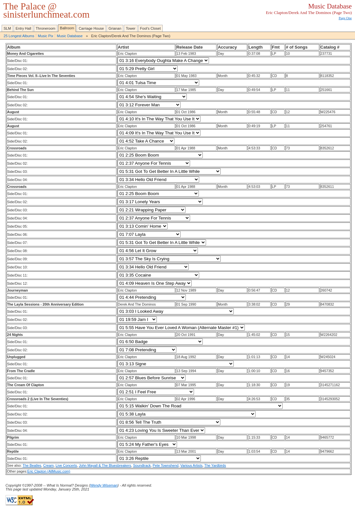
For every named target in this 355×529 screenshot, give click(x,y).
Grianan (115, 28)
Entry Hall (23, 28)
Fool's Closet (150, 28)
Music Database (69, 36)
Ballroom (67, 28)
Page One (345, 18)
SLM (7, 28)
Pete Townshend (165, 465)
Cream (48, 465)
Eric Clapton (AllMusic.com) (48, 471)
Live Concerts (66, 465)
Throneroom (45, 28)
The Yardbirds (215, 465)
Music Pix (45, 36)
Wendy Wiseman (103, 485)
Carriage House (91, 28)
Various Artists (191, 465)
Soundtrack (142, 465)
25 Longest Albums (19, 36)
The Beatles (31, 465)
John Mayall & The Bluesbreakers (105, 465)
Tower (130, 28)
